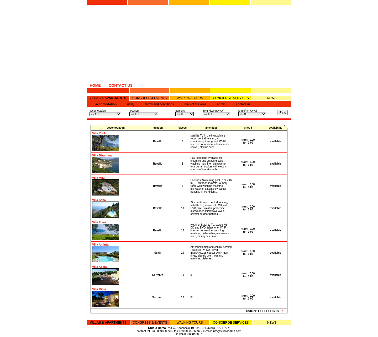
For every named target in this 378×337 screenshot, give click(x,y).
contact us (243, 104)
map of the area (195, 104)
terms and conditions (159, 104)
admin (221, 104)
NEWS (271, 98)
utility (130, 104)
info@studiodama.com (227, 331)
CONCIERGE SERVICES (231, 98)
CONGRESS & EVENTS (149, 98)
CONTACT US (121, 85)
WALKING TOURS (190, 98)
